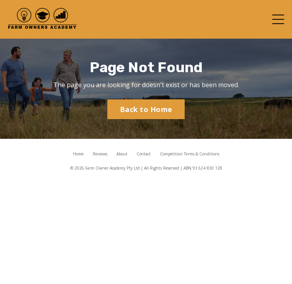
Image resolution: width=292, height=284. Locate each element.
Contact (144, 154)
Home (78, 154)
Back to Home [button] (146, 109)
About (121, 154)
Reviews (100, 154)
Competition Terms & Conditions (189, 154)
